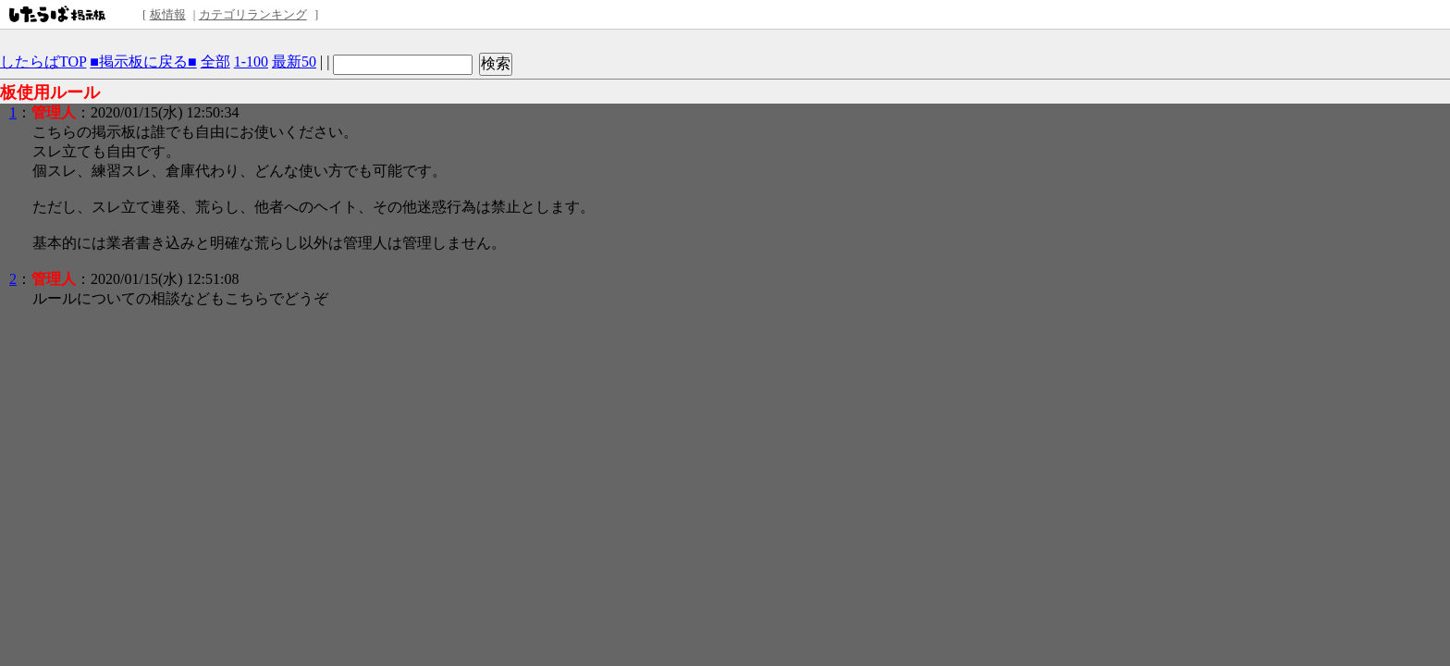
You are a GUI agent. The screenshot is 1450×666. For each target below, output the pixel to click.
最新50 (294, 61)
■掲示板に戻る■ (143, 61)
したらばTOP (43, 61)
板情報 (168, 14)
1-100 (251, 61)
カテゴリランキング (253, 14)
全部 (215, 61)
